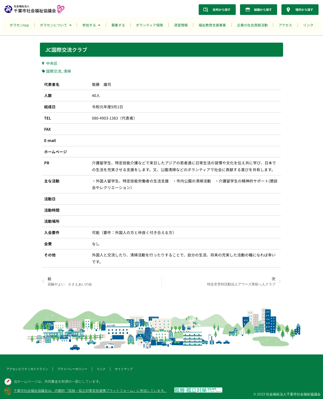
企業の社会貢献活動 (252, 24)
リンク (308, 24)
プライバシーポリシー (65, 369)
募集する (118, 24)
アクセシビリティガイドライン (24, 369)
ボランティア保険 (149, 24)
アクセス (285, 24)
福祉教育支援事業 (212, 24)
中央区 (52, 63)
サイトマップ (112, 369)
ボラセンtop (19, 24)
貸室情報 (181, 24)
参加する (91, 25)
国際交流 (53, 71)
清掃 (67, 71)
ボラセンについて (55, 25)
